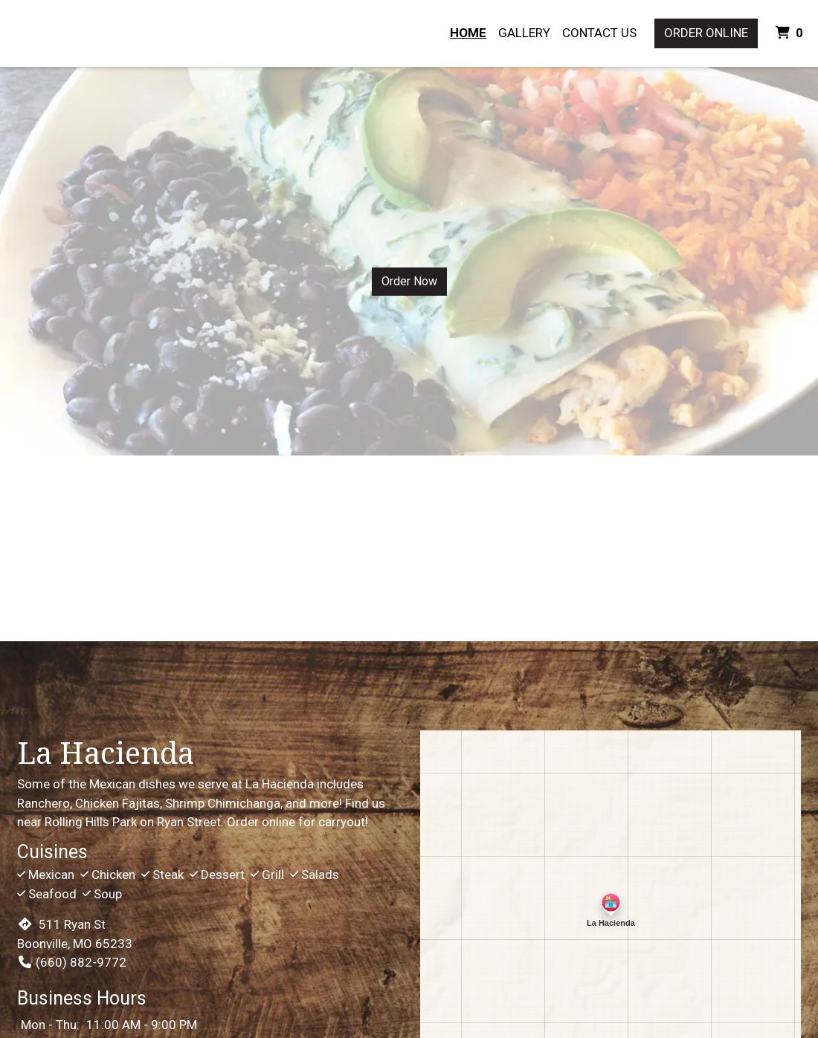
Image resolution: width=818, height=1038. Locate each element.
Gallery (524, 32)
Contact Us (599, 32)
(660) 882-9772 (71, 962)
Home (468, 32)
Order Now (409, 281)
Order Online (706, 32)
